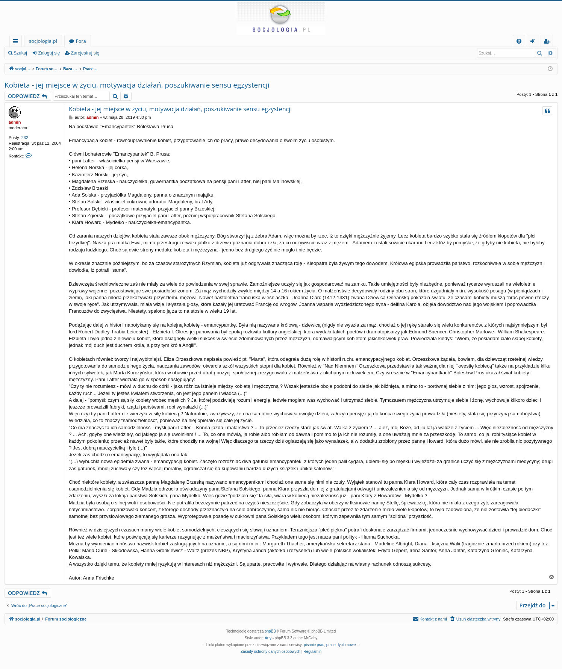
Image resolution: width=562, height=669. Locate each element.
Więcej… (17, 42)
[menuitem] (519, 41)
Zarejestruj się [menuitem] (549, 42)
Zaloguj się (49, 53)
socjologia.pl (43, 41)
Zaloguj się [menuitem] (534, 42)
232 (24, 137)
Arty (268, 638)
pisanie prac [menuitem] (314, 645)
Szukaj (20, 53)
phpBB (270, 631)
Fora (81, 41)
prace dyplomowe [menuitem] (341, 645)
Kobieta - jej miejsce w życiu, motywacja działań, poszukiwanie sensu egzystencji (137, 85)
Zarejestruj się (85, 53)
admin (15, 122)
